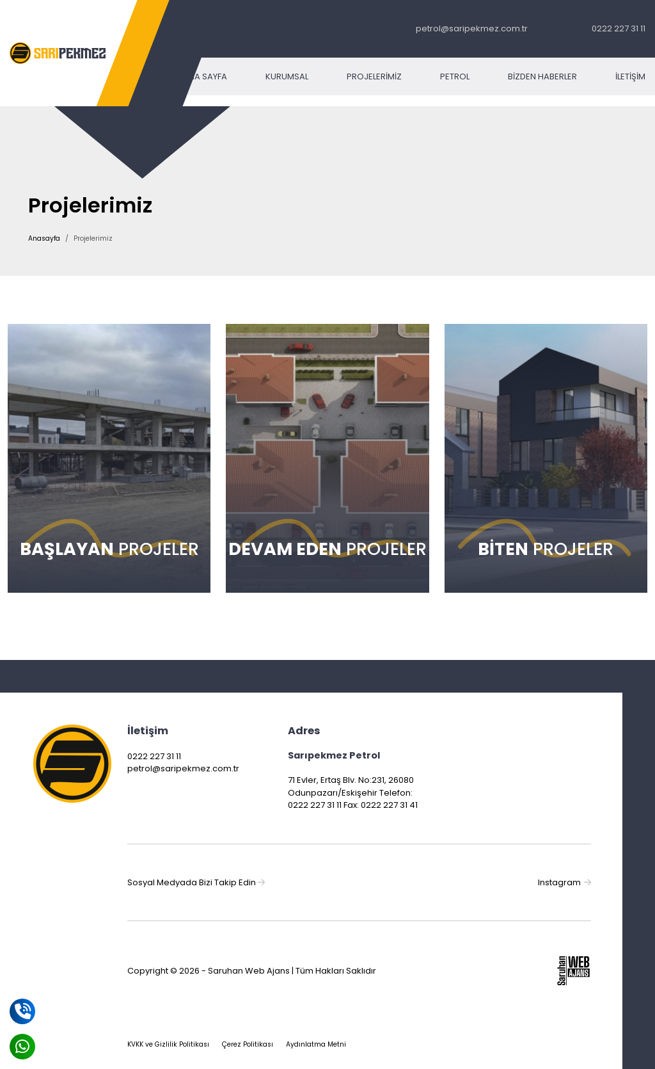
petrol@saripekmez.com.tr (472, 28)
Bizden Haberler (542, 76)
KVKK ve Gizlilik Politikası (168, 1044)
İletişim (630, 76)
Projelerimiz (374, 76)
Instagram (564, 882)
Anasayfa (44, 238)
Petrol (455, 76)
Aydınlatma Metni (316, 1044)
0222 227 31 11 (618, 28)
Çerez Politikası (247, 1044)
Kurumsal (286, 76)
